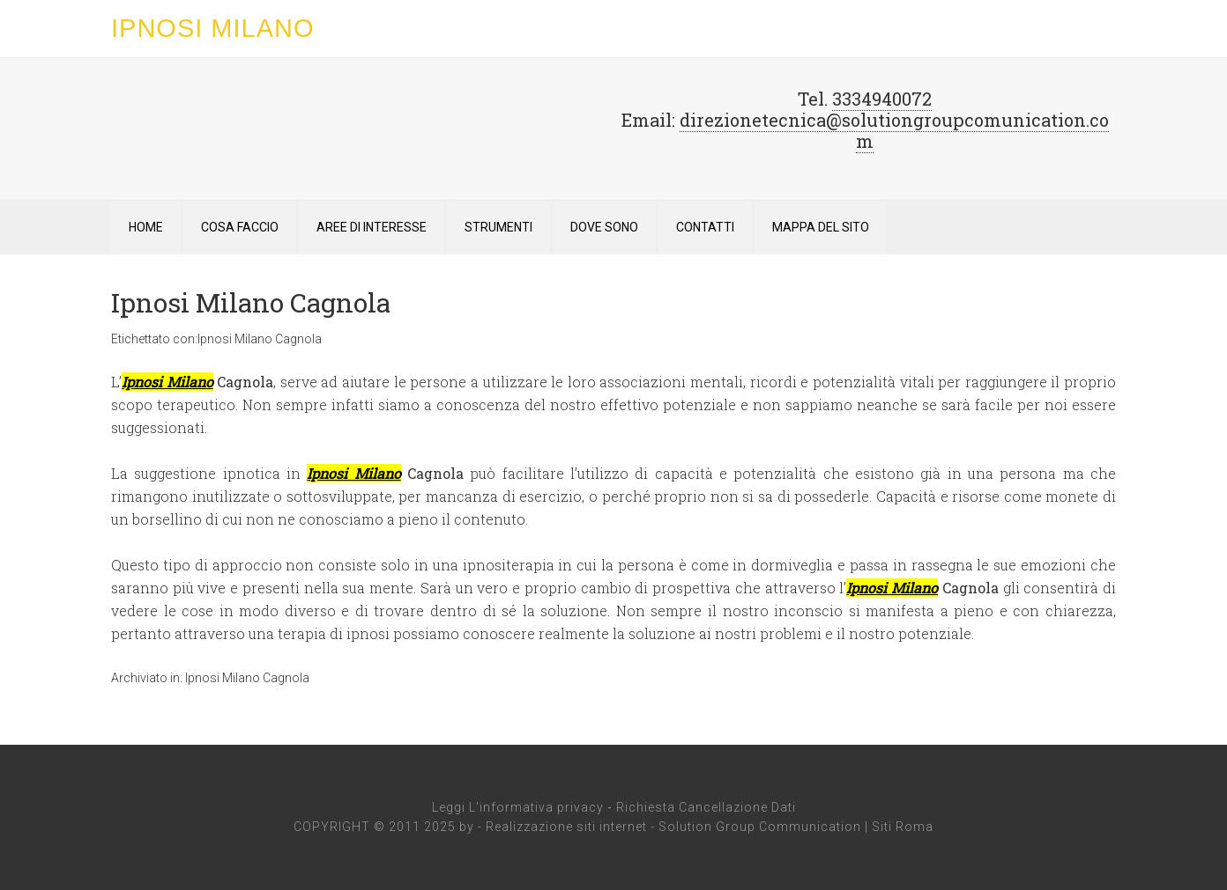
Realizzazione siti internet (566, 827)
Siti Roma (902, 827)
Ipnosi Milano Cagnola (250, 302)
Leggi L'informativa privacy (518, 807)
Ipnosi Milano (213, 28)
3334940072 (882, 98)
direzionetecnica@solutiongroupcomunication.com (894, 130)
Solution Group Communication (759, 827)
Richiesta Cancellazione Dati (706, 807)
